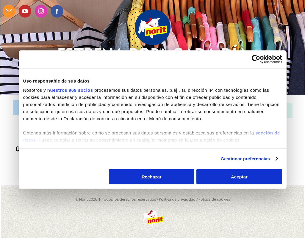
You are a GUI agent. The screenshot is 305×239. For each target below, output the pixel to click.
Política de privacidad (177, 199)
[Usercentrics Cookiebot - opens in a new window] (256, 59)
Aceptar (239, 176)
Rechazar (152, 176)
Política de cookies (214, 199)
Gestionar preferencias (245, 158)
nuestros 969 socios (70, 90)
